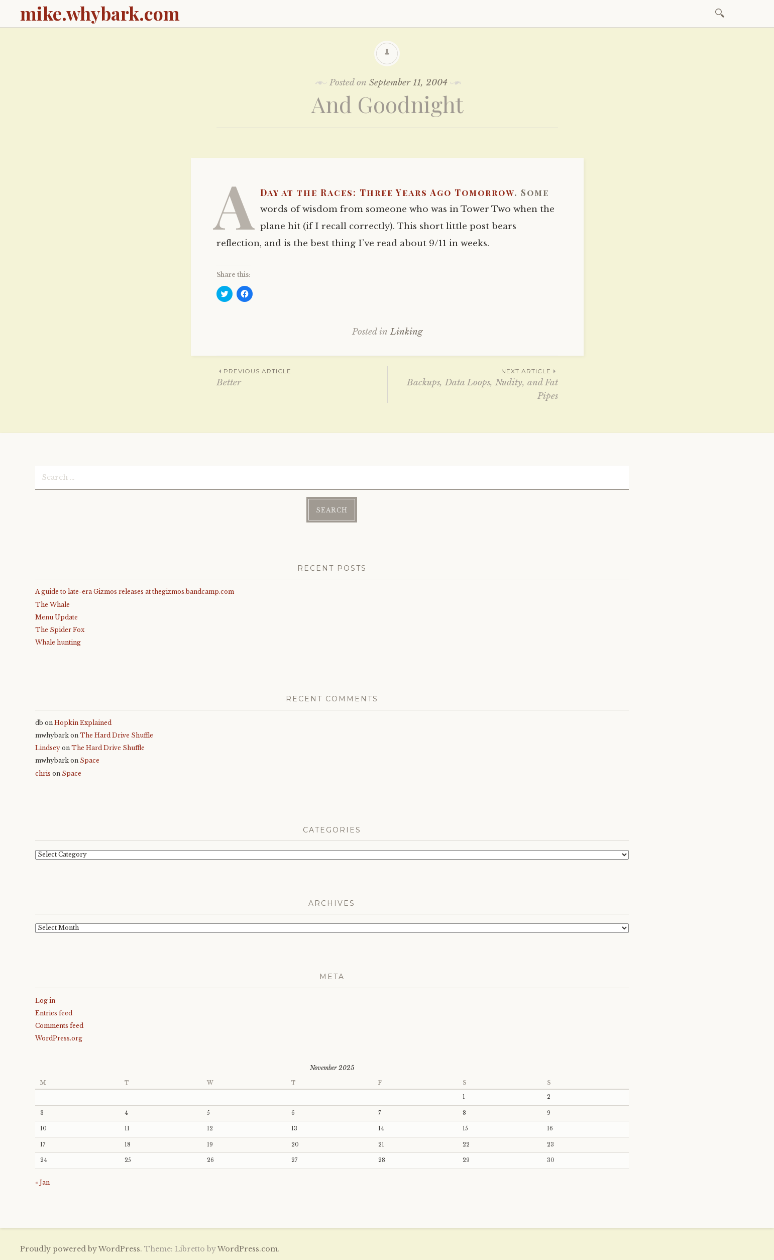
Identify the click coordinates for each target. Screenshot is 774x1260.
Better (301, 377)
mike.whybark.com (100, 13)
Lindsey (47, 748)
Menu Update (56, 617)
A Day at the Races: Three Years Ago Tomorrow (387, 192)
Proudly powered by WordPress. (81, 1248)
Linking (406, 332)
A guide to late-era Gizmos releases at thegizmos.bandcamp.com (134, 591)
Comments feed (59, 1025)
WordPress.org (58, 1038)
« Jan (42, 1182)
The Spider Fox (59, 630)
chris (43, 773)
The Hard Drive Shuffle (116, 735)
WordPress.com (247, 1248)
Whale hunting (58, 642)
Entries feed (53, 1013)
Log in (45, 1000)
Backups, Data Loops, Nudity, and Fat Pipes (473, 383)
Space (89, 760)
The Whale (52, 604)
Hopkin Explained (83, 722)
